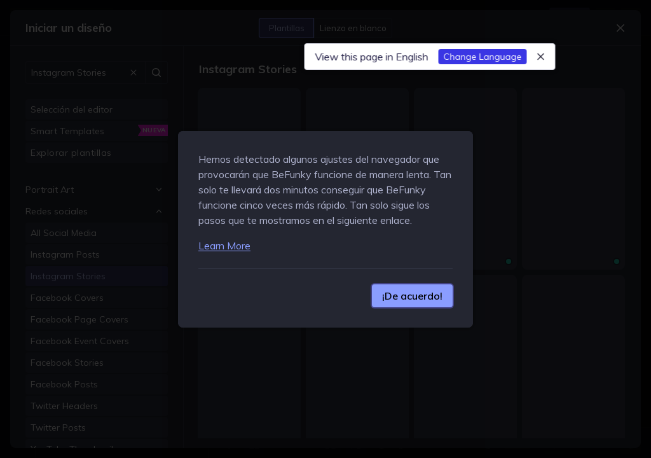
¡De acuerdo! (412, 295)
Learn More (224, 245)
